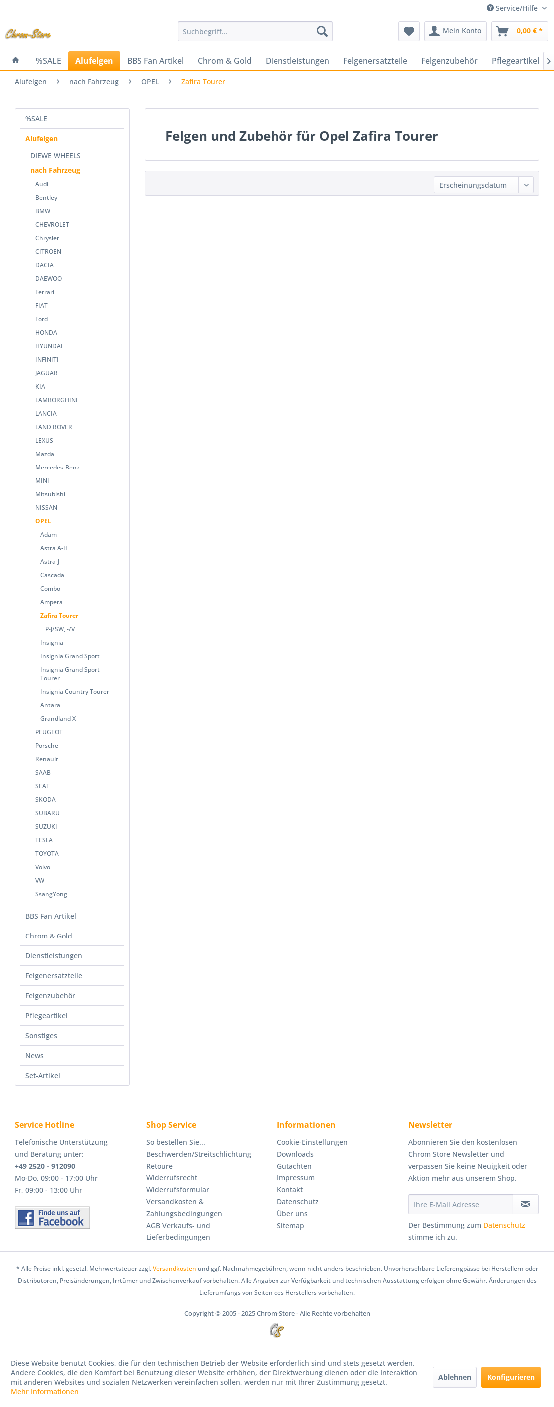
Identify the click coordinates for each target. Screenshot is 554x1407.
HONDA (46, 332)
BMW (42, 211)
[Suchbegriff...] (255, 31)
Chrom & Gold (48, 935)
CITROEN (48, 251)
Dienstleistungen (53, 955)
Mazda (44, 454)
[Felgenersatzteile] (375, 60)
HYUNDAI (49, 346)
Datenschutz (298, 1201)
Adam (48, 534)
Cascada (52, 575)
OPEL (43, 521)
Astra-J (49, 561)
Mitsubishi (50, 494)
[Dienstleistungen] (297, 60)
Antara (50, 705)
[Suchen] (322, 31)
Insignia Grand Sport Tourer (70, 673)
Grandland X (58, 718)
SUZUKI (46, 826)
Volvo (42, 867)
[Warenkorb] (519, 31)
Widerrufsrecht (171, 1177)
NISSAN (46, 507)
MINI (42, 480)
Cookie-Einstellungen (312, 1142)
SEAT (42, 786)
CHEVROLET (52, 224)
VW (39, 880)
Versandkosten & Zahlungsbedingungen (184, 1207)
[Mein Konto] (455, 31)
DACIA (44, 265)
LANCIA (46, 413)
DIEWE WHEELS (55, 155)
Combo (50, 588)
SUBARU (47, 813)
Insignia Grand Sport (70, 656)
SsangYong (51, 894)
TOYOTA (47, 853)
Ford (41, 319)
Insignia (51, 642)
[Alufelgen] (94, 60)
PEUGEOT (49, 732)
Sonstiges (41, 1035)
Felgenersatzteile (53, 975)
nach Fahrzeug (55, 170)
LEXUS (44, 440)
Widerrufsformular (177, 1189)
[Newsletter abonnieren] (526, 1204)
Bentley (46, 197)
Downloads (295, 1154)
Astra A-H (54, 548)
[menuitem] (255, 31)
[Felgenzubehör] (449, 60)
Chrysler (47, 238)
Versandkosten (174, 1268)
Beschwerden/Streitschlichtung (198, 1154)
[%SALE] (48, 60)
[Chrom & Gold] (225, 60)
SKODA (45, 799)
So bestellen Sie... (175, 1142)
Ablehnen (454, 1377)
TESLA (44, 840)
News (34, 1055)
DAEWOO (48, 278)
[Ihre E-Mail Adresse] (460, 1204)
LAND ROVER (53, 427)
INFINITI (47, 359)
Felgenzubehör (50, 995)
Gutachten (294, 1166)
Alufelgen (41, 138)
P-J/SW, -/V (60, 629)
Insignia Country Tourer (74, 691)
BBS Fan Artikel (50, 916)
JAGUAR (46, 373)
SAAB (43, 772)
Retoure (159, 1166)
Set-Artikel (42, 1075)
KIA (40, 386)
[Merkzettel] (409, 31)
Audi (41, 184)
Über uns (292, 1213)
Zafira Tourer (59, 615)
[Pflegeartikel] (515, 60)
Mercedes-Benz (57, 467)
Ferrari (44, 292)
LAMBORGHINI (56, 400)
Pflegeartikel (46, 1015)
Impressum (296, 1177)
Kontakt (290, 1189)
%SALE (36, 118)
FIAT (41, 305)
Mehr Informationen (45, 1391)
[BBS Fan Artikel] (155, 60)
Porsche (46, 745)
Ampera (51, 602)
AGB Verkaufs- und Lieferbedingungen (178, 1231)
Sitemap (290, 1225)
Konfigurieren (511, 1377)
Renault (46, 759)
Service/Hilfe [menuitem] (513, 8)
